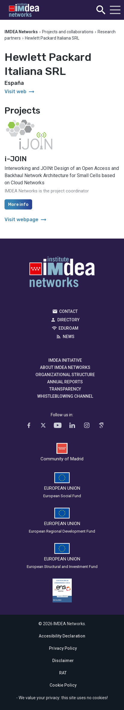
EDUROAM (68, 328)
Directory (68, 319)
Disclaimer (63, 660)
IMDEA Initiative (65, 360)
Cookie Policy (63, 685)
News (68, 336)
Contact (68, 311)
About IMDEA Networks (65, 367)
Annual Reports (65, 381)
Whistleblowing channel (65, 396)
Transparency (65, 389)
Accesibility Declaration (62, 636)
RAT (63, 672)
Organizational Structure (65, 374)
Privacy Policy (63, 648)
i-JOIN (16, 159)
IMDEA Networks (62, 273)
